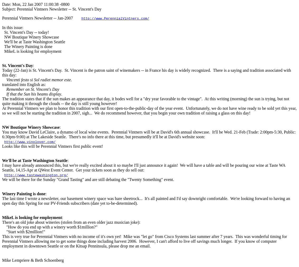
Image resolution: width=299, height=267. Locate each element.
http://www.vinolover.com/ (30, 141)
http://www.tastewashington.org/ (36, 175)
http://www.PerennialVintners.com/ (115, 18)
